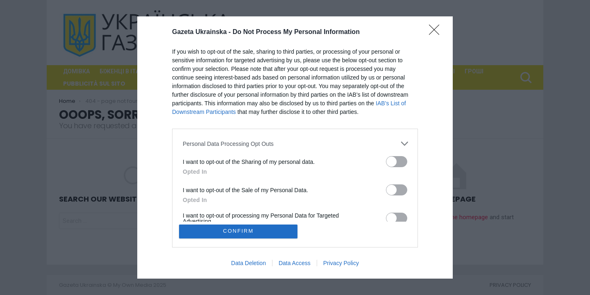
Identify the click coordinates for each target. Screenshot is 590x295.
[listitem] (295, 143)
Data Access (295, 263)
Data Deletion (248, 263)
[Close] (437, 32)
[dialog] (295, 147)
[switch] (396, 161)
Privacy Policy (341, 263)
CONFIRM (238, 231)
